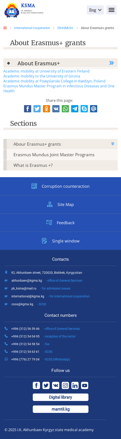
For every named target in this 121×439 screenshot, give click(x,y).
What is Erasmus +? (33, 165)
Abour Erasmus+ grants (37, 144)
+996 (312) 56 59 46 (45, 328)
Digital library (60, 397)
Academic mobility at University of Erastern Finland (46, 71)
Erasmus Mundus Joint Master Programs (54, 155)
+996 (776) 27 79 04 (40, 359)
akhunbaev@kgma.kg (46, 280)
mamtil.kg (61, 409)
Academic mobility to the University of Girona (41, 76)
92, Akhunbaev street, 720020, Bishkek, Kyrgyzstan (46, 272)
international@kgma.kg (50, 296)
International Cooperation (32, 28)
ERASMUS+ (65, 28)
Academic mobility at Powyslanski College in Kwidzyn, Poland (54, 81)
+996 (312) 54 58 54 (30, 344)
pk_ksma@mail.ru (40, 288)
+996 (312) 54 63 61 (31, 351)
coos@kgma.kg (28, 304)
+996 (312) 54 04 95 (43, 336)
